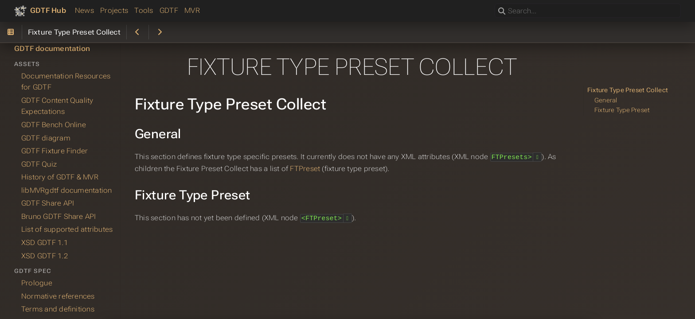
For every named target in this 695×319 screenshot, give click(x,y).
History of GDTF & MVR (59, 177)
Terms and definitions (57, 309)
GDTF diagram (45, 138)
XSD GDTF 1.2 (44, 256)
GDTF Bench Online (53, 125)
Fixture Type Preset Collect (627, 90)
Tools (143, 10)
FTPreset (305, 168)
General (605, 100)
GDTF (169, 10)
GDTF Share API (47, 203)
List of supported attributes (67, 229)
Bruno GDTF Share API (58, 216)
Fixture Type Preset (622, 110)
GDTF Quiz (39, 164)
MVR (192, 10)
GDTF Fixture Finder (54, 151)
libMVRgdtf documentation (66, 190)
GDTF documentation (52, 48)
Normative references (58, 296)
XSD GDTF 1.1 (44, 242)
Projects (114, 10)
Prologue (36, 283)
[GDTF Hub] (40, 10)
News (84, 10)
